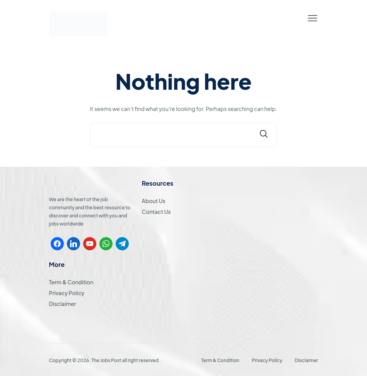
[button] (312, 18)
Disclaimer (62, 303)
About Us (153, 200)
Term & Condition (71, 282)
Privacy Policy (67, 292)
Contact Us (156, 211)
